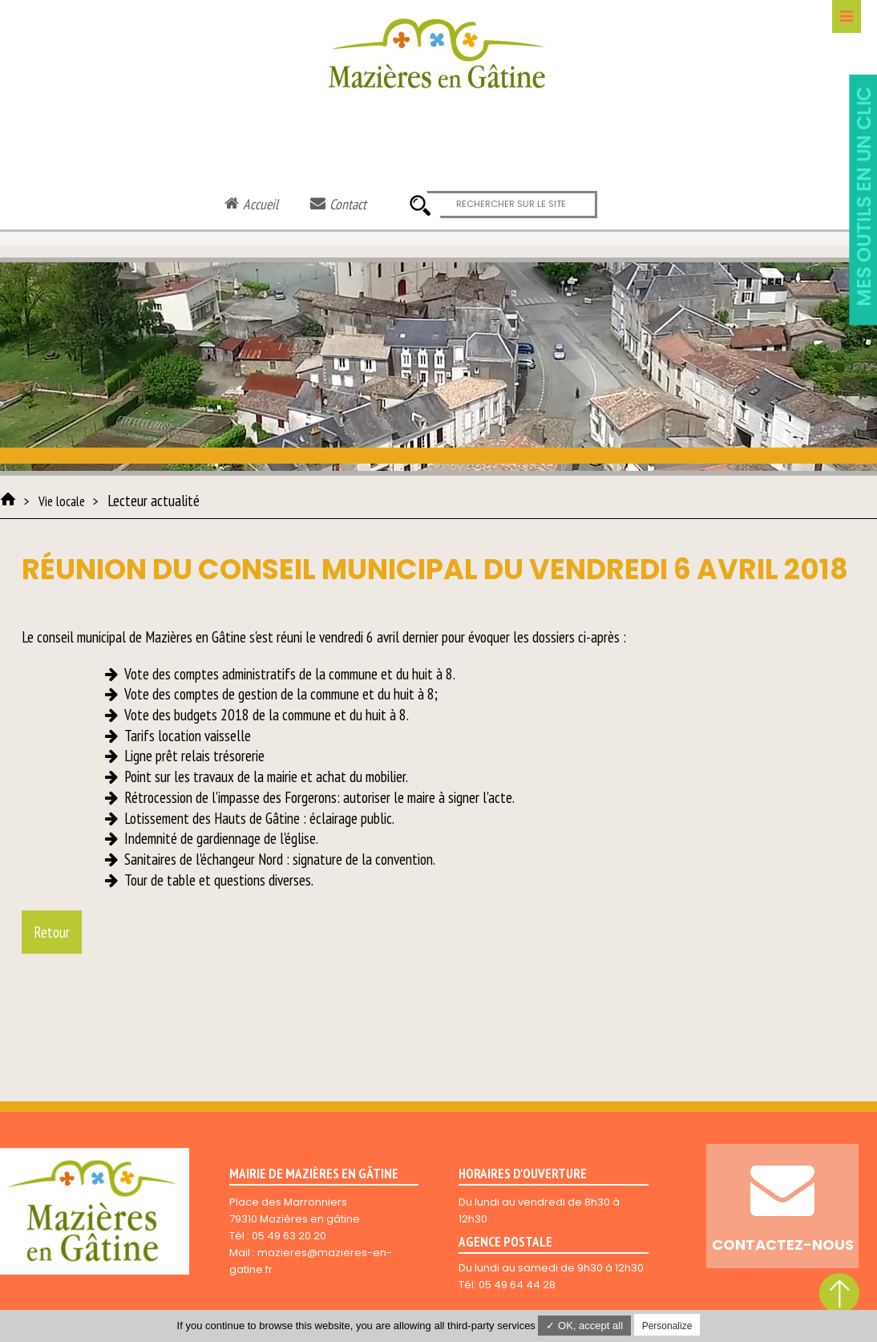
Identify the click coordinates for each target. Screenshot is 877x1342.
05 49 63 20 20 (289, 1235)
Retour (52, 932)
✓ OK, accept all (584, 1326)
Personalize (667, 1326)
